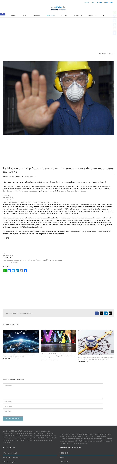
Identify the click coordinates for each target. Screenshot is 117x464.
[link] (86, 2)
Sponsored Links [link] (8, 198)
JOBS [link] (62, 457)
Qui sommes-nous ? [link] (10, 453)
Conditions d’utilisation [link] (11, 457)
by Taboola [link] (6, 195)
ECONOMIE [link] (65, 453)
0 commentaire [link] (16, 359)
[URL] (53, 411)
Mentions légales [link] (9, 462)
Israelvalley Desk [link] (9, 176)
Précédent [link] (102, 53)
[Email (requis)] (53, 407)
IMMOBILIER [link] (65, 462)
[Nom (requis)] (53, 402)
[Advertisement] (58, 33)
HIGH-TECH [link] (32, 176)
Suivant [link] (110, 53)
